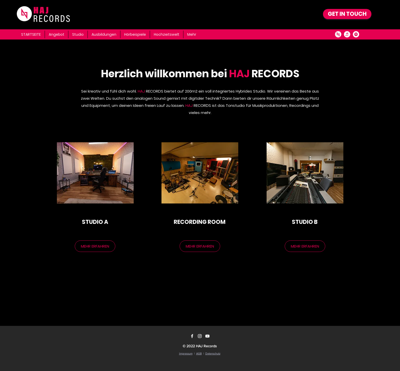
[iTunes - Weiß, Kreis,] (347, 34)
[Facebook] (192, 336)
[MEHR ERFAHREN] (95, 246)
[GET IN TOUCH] (347, 14)
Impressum (186, 353)
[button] (191, 34)
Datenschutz (212, 353)
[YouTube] (207, 336)
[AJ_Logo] (338, 34)
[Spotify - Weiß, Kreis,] (356, 34)
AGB (199, 353)
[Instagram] (199, 336)
